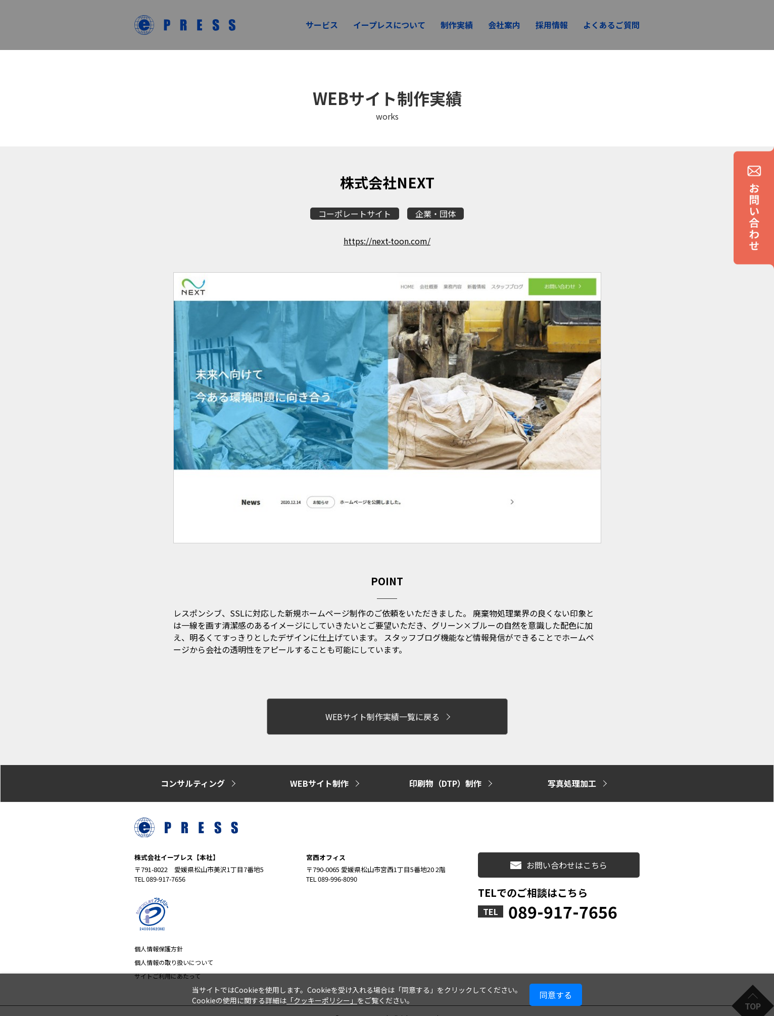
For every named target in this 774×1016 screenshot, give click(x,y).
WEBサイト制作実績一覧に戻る (382, 712)
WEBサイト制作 (319, 773)
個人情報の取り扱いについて (173, 948)
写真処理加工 (572, 773)
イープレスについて (389, 25)
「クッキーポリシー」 (321, 1000)
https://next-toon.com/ (387, 241)
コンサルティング (193, 773)
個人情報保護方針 (158, 935)
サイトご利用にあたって (167, 962)
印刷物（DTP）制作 (445, 773)
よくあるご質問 (611, 25)
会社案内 (504, 25)
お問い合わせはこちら (558, 851)
